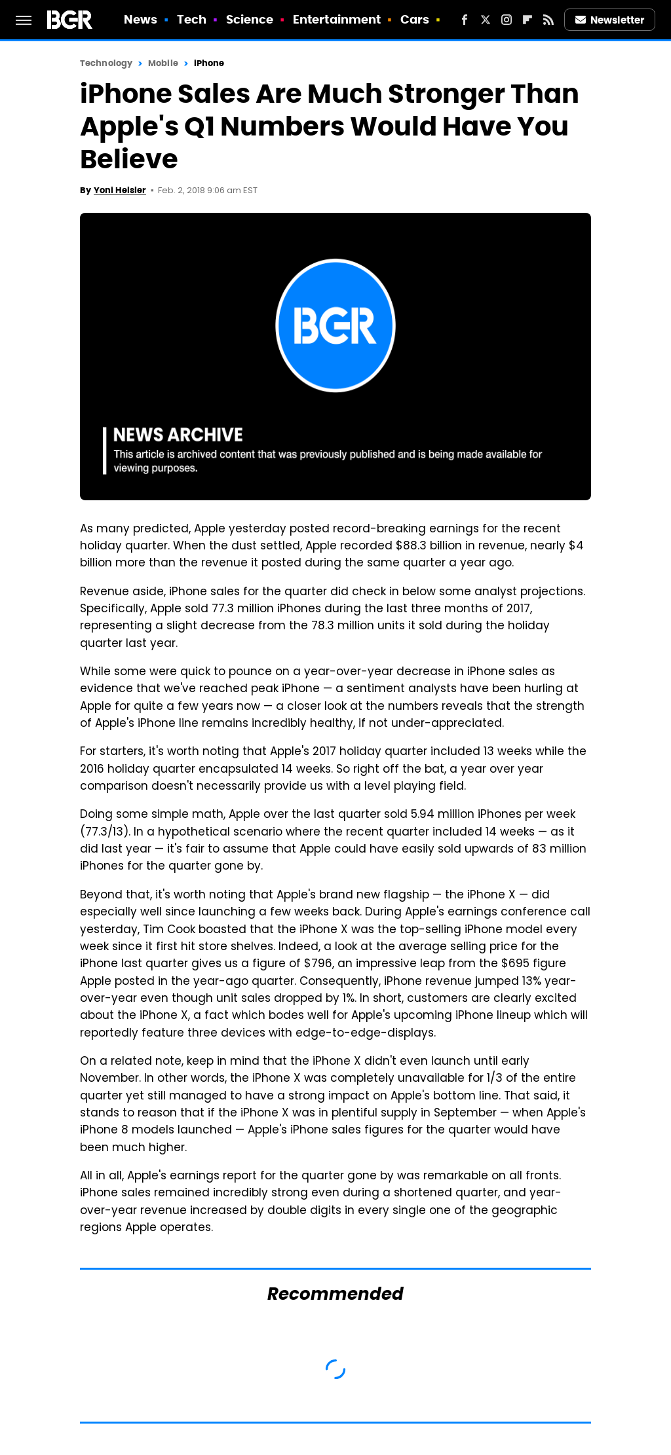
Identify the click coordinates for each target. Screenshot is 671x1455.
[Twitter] (485, 19)
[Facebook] (464, 19)
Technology (106, 63)
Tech (191, 19)
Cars (414, 19)
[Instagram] (506, 19)
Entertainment (337, 19)
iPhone (209, 63)
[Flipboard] (527, 19)
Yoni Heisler (120, 190)
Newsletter (610, 20)
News (140, 19)
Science (250, 19)
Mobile (163, 63)
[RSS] (548, 19)
